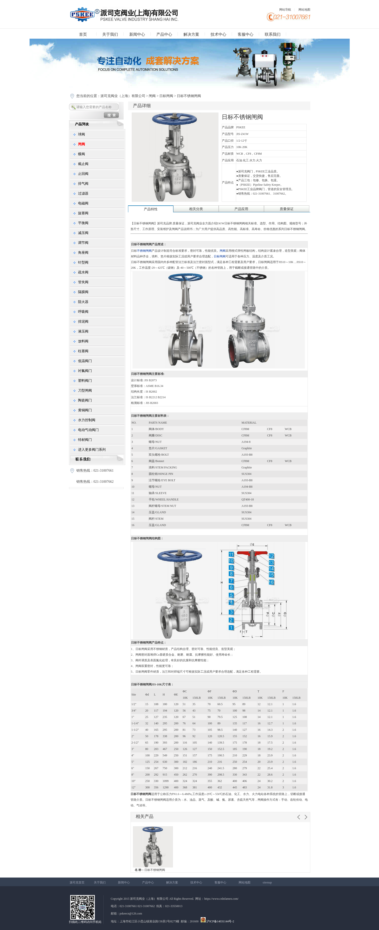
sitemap (267, 882)
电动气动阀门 (88, 430)
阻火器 (83, 302)
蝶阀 (81, 154)
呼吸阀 (83, 312)
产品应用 (241, 209)
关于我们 (110, 34)
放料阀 (83, 341)
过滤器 (83, 193)
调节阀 (83, 243)
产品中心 (164, 34)
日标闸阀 (166, 96)
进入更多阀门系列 (92, 449)
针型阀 (83, 262)
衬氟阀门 (85, 371)
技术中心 (218, 34)
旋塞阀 (83, 213)
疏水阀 (83, 272)
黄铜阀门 (85, 410)
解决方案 (191, 34)
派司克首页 (77, 882)
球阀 (81, 134)
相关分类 (196, 209)
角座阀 (83, 252)
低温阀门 (85, 361)
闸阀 (152, 96)
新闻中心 (137, 34)
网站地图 (304, 9)
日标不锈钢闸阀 (150, 870)
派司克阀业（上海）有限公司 (123, 96)
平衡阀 (83, 223)
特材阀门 (85, 440)
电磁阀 (83, 203)
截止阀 (83, 164)
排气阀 (83, 183)
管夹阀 (83, 282)
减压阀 (83, 233)
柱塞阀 (83, 351)
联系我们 (272, 34)
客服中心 (245, 34)
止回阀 (83, 174)
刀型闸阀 (85, 390)
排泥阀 (83, 321)
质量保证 (287, 209)
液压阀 (83, 331)
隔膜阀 (83, 292)
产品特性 (151, 209)
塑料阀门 (85, 380)
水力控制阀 (86, 420)
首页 (83, 34)
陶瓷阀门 (85, 400)
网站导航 (285, 9)
